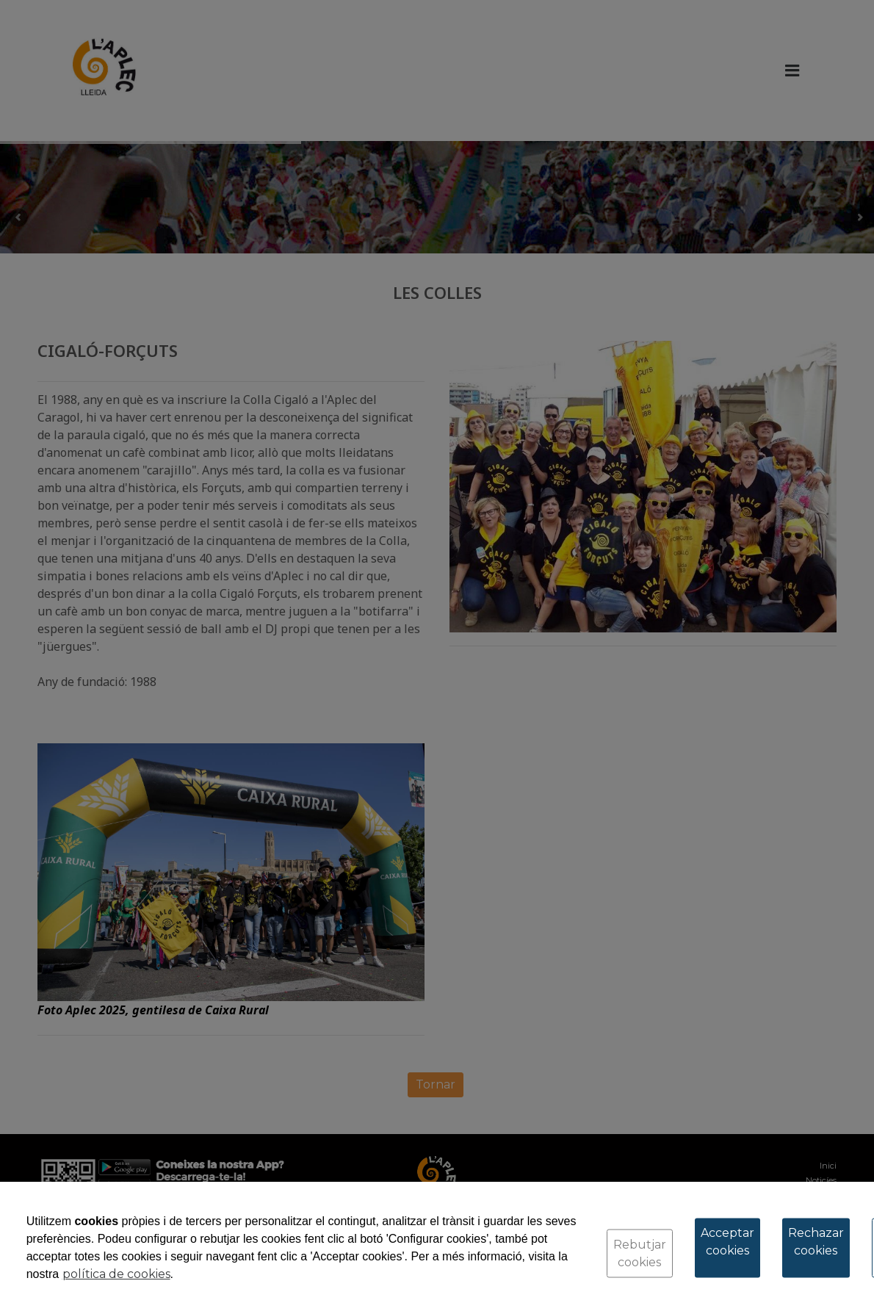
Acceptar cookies (727, 1241)
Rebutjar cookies (639, 1253)
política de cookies (116, 1274)
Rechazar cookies (816, 1241)
